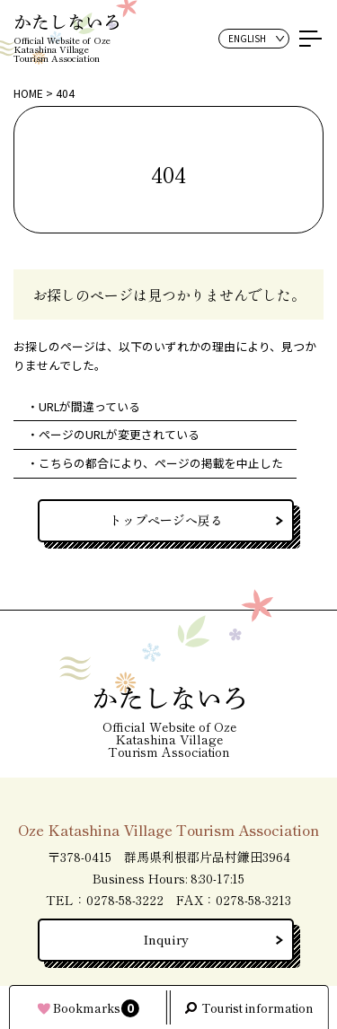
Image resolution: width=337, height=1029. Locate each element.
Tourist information (257, 1007)
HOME (28, 93)
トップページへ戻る (166, 520)
